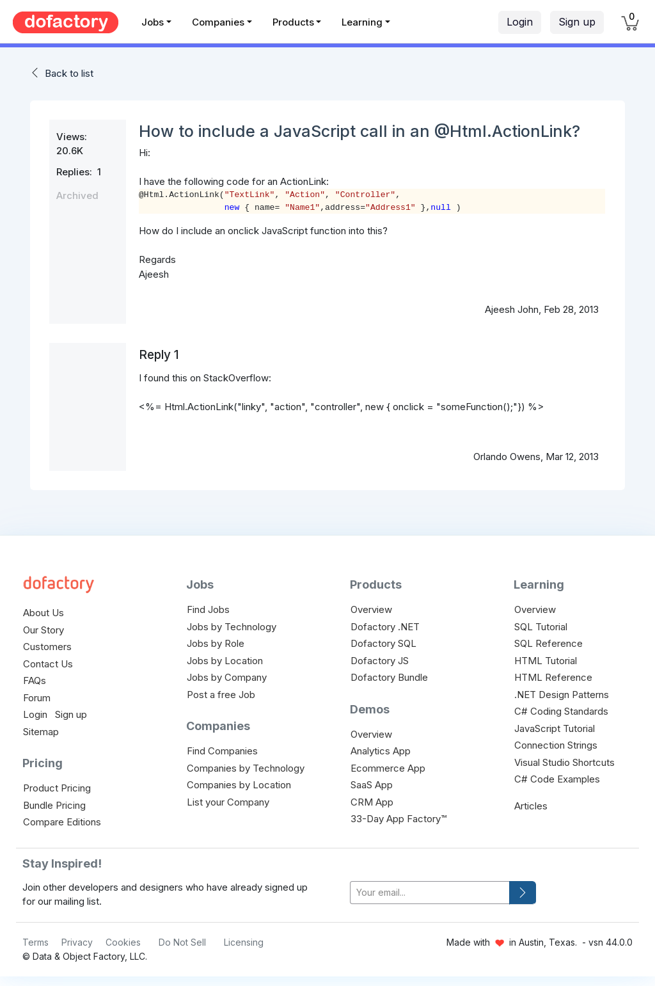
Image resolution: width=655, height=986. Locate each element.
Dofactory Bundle (389, 677)
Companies (218, 22)
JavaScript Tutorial (554, 728)
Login (520, 21)
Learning (362, 22)
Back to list (69, 73)
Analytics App (381, 751)
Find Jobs (208, 609)
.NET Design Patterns (561, 694)
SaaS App (372, 785)
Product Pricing (57, 788)
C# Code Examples (557, 779)
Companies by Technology (245, 768)
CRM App (372, 802)
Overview (371, 609)
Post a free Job (221, 694)
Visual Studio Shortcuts (564, 762)
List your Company (228, 802)
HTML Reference (553, 677)
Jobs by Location (225, 661)
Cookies (123, 942)
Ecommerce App (388, 768)
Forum (37, 698)
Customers (47, 646)
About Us (43, 613)
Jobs (152, 22)
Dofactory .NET (385, 627)
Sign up (577, 21)
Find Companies (222, 751)
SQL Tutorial (540, 627)
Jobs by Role (215, 643)
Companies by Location (239, 785)
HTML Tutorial (545, 661)
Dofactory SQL (383, 643)
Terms (35, 942)
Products (293, 22)
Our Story (43, 630)
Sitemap (41, 732)
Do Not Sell (182, 942)
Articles (531, 806)
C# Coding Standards (561, 711)
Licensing (244, 942)
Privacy (77, 942)
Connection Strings (555, 745)
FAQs (34, 680)
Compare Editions (62, 822)
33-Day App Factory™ (398, 819)
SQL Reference (548, 643)
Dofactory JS (380, 661)
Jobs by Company (227, 677)
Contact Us (48, 664)
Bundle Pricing (54, 805)
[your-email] (430, 893)
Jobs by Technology (231, 627)
